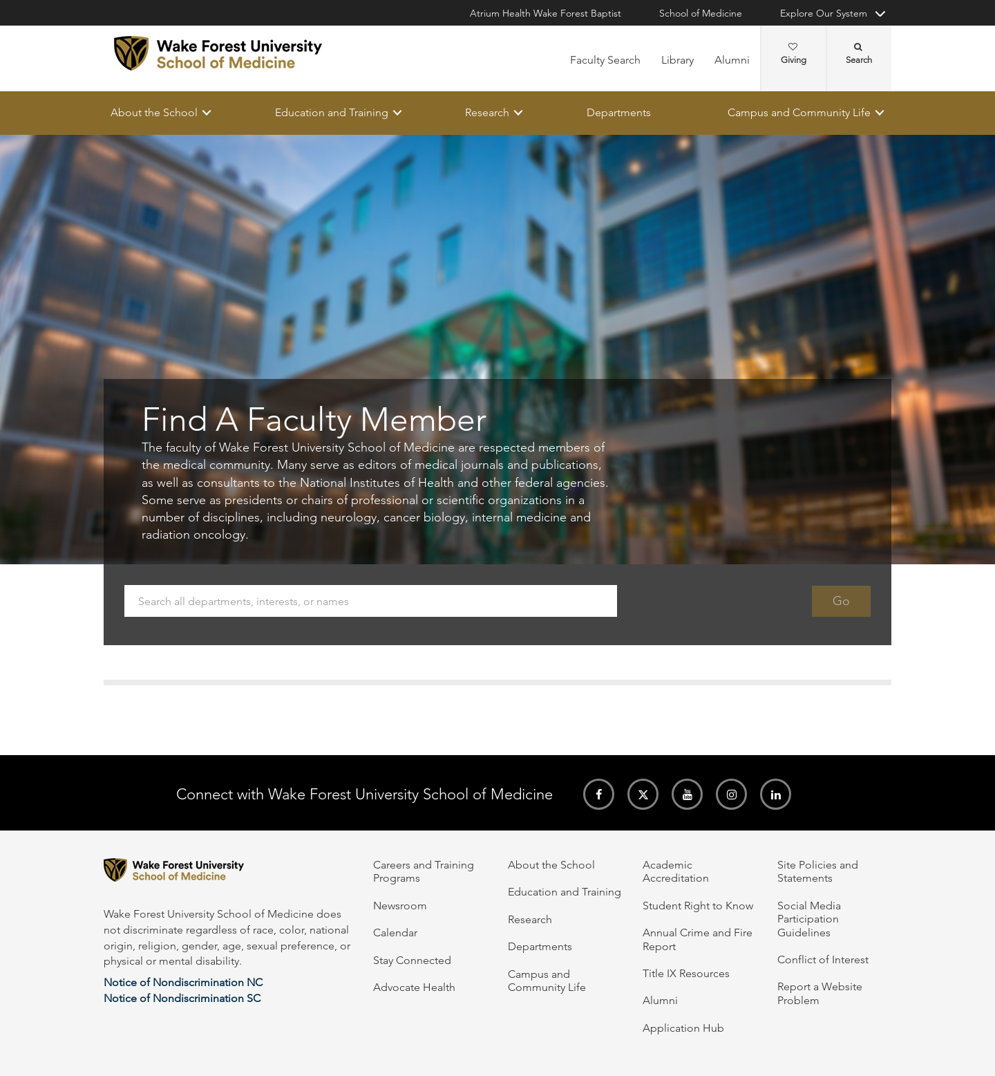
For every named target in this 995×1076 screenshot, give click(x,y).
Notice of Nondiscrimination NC (183, 982)
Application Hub (683, 1028)
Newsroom (400, 905)
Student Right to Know (698, 905)
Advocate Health (414, 987)
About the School (154, 112)
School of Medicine (700, 13)
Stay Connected (412, 960)
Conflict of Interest (823, 959)
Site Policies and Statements (817, 871)
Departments (619, 112)
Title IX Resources (686, 973)
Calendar (395, 932)
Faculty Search (605, 59)
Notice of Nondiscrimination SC (182, 998)
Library (677, 59)
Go (841, 601)
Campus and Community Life (799, 112)
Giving (793, 54)
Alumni (732, 59)
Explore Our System (823, 13)
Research (487, 112)
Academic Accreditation (676, 871)
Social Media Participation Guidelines (809, 919)
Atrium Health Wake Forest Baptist (545, 13)
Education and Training (331, 112)
